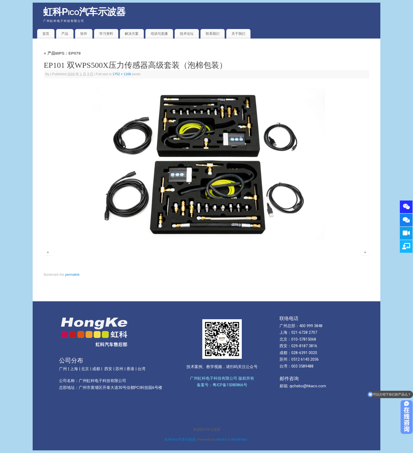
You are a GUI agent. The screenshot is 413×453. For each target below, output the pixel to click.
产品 (64, 34)
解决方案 (132, 34)
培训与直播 (159, 34)
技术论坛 (187, 34)
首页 (45, 34)
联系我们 (212, 34)
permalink (72, 274)
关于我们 (238, 34)
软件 (83, 34)
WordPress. (239, 439)
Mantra (222, 439)
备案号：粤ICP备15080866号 (222, 385)
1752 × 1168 (121, 74)
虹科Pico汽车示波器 (84, 11)
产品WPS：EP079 (62, 53)
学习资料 (106, 34)
